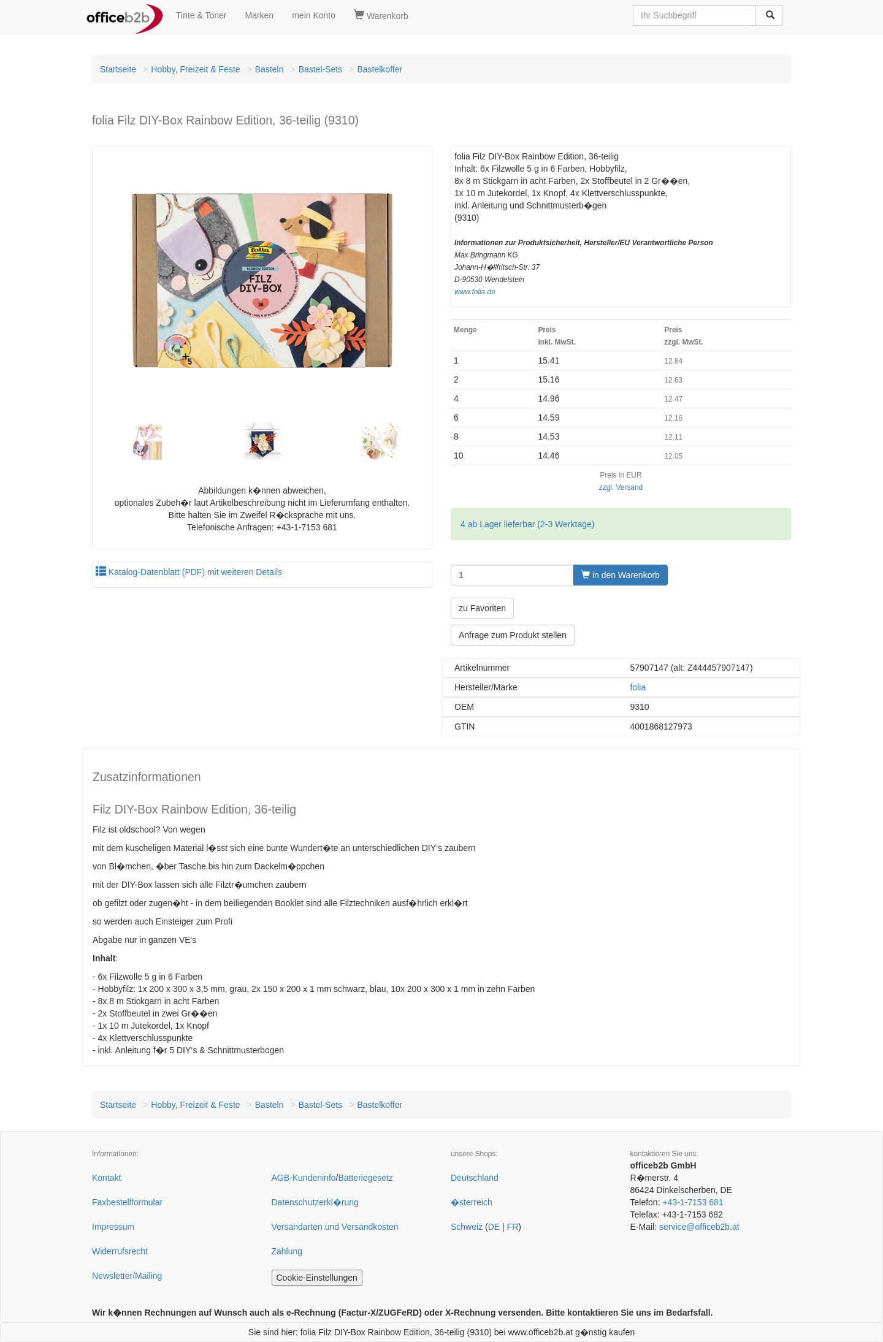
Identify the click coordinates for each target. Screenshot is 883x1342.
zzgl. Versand (621, 487)
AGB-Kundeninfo (304, 1178)
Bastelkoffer (379, 69)
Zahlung (287, 1251)
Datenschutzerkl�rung (315, 1202)
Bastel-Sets (321, 69)
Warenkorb (381, 15)
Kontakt (106, 1178)
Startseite (118, 69)
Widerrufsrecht (120, 1251)
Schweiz (467, 1227)
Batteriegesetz (365, 1178)
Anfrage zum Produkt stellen (513, 635)
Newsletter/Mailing (127, 1276)
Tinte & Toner (201, 15)
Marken (259, 15)
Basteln (269, 69)
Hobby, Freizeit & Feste (195, 69)
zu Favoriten (482, 608)
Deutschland (475, 1178)
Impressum (113, 1227)
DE (494, 1227)
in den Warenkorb (620, 575)
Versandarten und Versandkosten (335, 1227)
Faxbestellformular (127, 1202)
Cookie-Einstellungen (317, 1278)
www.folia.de (474, 292)
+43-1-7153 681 (692, 1202)
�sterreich (471, 1202)
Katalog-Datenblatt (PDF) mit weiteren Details (189, 572)
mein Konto (313, 15)
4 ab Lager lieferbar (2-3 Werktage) (527, 524)
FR (513, 1227)
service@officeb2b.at (699, 1227)
